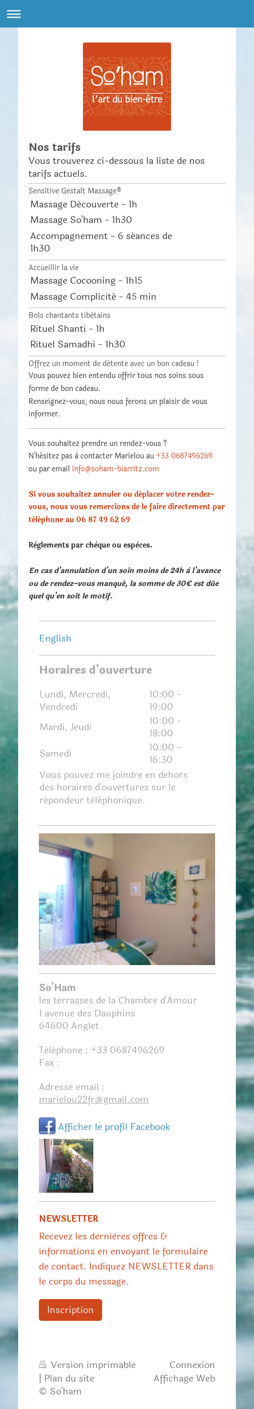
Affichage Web (184, 1378)
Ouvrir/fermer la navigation (127, 14)
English (55, 638)
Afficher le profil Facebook (114, 1127)
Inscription (70, 1310)
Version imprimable (87, 1365)
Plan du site (69, 1378)
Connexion (192, 1365)
